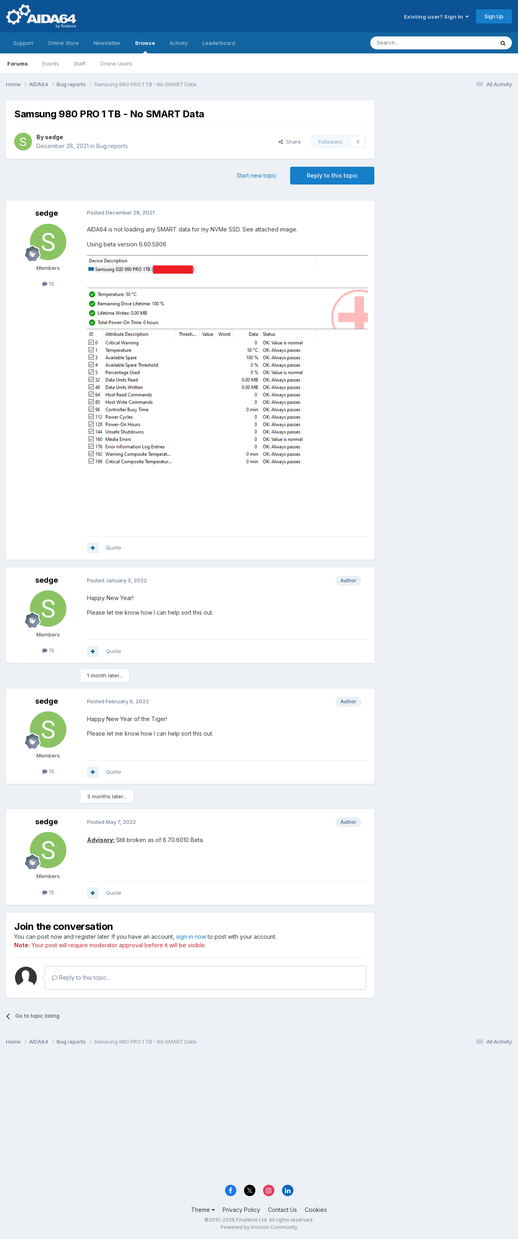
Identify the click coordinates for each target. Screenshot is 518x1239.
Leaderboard (218, 43)
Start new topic (257, 175)
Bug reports (112, 145)
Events (50, 63)
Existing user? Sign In (436, 16)
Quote (113, 547)
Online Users (116, 63)
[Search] (411, 42)
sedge (54, 137)
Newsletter (107, 43)
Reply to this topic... (81, 977)
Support (23, 43)
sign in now (191, 936)
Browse (145, 46)
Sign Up (493, 16)
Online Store (63, 43)
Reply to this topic (332, 175)
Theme (203, 1209)
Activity (179, 43)
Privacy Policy (241, 1209)
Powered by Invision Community (259, 1227)
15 (48, 283)
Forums (17, 63)
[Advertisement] (447, 154)
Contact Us (282, 1209)
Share (289, 141)
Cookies (316, 1209)
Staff (79, 63)
